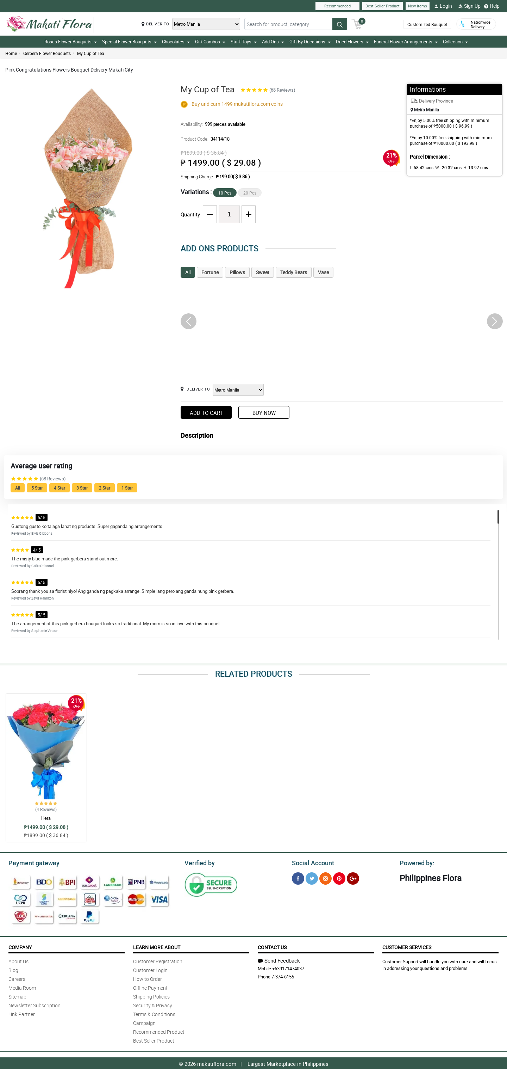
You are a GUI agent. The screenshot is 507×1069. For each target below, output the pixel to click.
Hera (46, 818)
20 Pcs (249, 193)
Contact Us (272, 946)
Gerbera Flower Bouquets (47, 53)
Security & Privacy (152, 1004)
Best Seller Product (382, 5)
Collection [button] (455, 41)
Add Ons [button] (273, 41)
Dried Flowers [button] (352, 41)
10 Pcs (224, 193)
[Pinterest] (339, 877)
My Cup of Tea (90, 53)
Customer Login (150, 969)
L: (420, 167)
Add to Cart (206, 412)
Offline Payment (150, 986)
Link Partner (21, 1013)
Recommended (337, 5)
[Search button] (339, 24)
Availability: (211, 124)
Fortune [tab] (210, 272)
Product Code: (204, 139)
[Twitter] (312, 877)
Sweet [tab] (262, 272)
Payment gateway (30, 862)
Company (20, 946)
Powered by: (415, 862)
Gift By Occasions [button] (310, 41)
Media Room (22, 986)
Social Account (311, 862)
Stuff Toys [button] (244, 41)
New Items (417, 5)
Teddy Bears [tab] (293, 272)
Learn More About (156, 946)
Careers (16, 978)
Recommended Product (158, 1030)
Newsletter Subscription (34, 1004)
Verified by (198, 862)
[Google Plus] (353, 877)
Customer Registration (157, 960)
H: (469, 167)
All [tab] (187, 272)
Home (11, 53)
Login (443, 6)
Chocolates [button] (176, 41)
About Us (18, 960)
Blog (13, 969)
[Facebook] (298, 877)
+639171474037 (288, 967)
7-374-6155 (282, 975)
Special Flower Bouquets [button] (129, 41)
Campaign (144, 1022)
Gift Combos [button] (210, 41)
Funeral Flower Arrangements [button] (406, 41)
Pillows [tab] (237, 272)
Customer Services (406, 946)
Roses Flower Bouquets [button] (70, 41)
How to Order (147, 978)
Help (492, 6)
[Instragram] (325, 877)
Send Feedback (279, 959)
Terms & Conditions (154, 1013)
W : (445, 167)
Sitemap (17, 995)
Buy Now (264, 412)
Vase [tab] (323, 272)
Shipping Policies (151, 995)
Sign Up (469, 6)
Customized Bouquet (427, 24)
